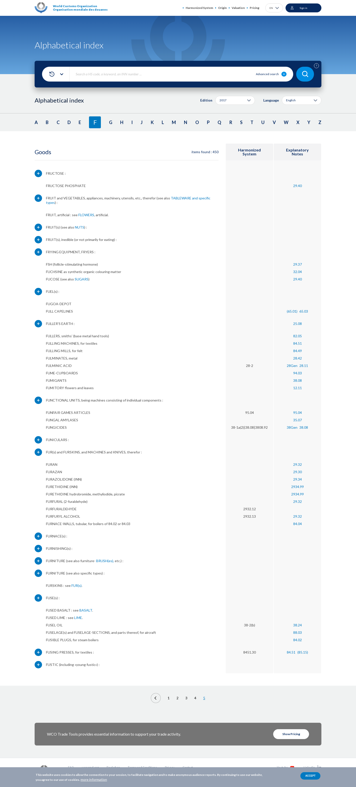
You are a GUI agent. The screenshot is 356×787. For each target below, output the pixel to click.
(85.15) (302, 652)
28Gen (292, 365)
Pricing (254, 8)
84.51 (297, 343)
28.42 (297, 358)
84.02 (297, 640)
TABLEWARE (181, 198)
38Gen (292, 427)
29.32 (297, 464)
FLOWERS (86, 215)
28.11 (303, 365)
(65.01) (292, 311)
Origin (222, 8)
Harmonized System (199, 8)
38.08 (297, 380)
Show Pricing (291, 734)
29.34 (297, 479)
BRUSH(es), (105, 561)
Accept (310, 775)
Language (271, 100)
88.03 (297, 632)
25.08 (297, 323)
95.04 (297, 412)
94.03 (297, 373)
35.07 (297, 420)
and (195, 198)
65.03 (303, 311)
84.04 (297, 524)
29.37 (297, 264)
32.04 (297, 272)
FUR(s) (76, 585)
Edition (206, 100)
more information (94, 779)
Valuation (238, 8)
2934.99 (297, 487)
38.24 (297, 625)
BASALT (85, 610)
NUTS (79, 227)
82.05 (297, 336)
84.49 (297, 351)
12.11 (297, 388)
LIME (78, 618)
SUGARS (82, 279)
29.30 (297, 472)
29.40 (297, 186)
